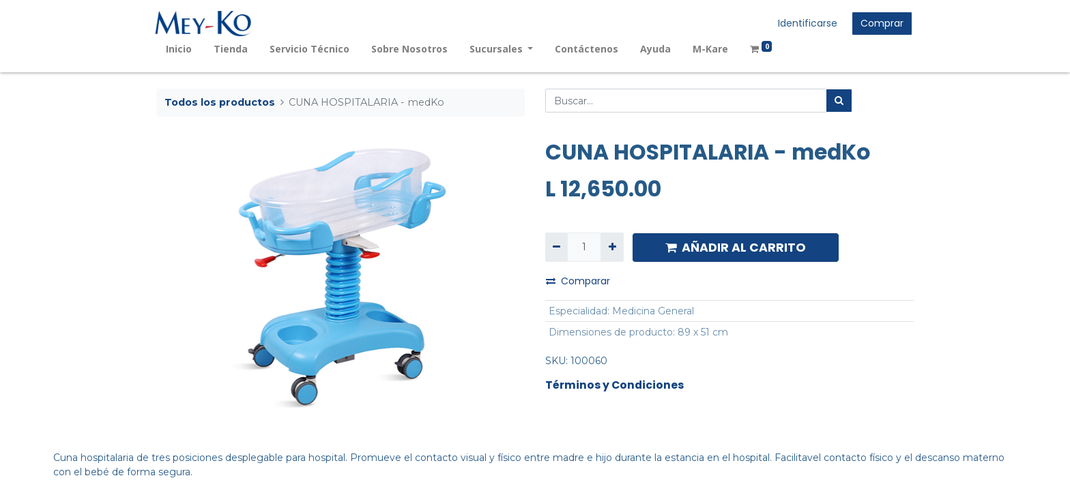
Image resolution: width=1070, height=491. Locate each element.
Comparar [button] (578, 281)
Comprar (880, 23)
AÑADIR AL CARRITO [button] (735, 247)
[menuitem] (180, 48)
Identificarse (806, 23)
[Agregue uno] (612, 247)
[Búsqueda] (839, 101)
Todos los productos (219, 102)
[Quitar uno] (556, 247)
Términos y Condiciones (614, 385)
